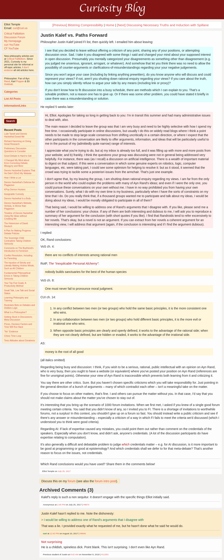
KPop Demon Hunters (14, 189)
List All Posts (12, 98)
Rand (7, 81)
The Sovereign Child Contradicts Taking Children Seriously (17, 241)
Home (110, 25)
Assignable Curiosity (14, 194)
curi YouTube (11, 44)
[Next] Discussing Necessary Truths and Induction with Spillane (163, 25)
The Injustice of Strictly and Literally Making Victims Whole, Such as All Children (19, 266)
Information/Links (15, 105)
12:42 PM (54, 533)
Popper (20, 81)
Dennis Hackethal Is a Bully (17, 198)
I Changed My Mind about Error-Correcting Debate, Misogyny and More (16, 163)
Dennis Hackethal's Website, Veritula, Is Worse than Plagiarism (18, 206)
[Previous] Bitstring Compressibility (77, 25)
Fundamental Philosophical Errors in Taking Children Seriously (17, 276)
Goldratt (8, 84)
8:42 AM (74, 554)
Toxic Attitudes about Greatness (19, 340)
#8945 (83, 533)
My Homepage (12, 41)
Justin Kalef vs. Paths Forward (73, 35)
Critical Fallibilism (14, 33)
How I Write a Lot (12, 178)
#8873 (86, 504)
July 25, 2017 (64, 471)
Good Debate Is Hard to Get (18, 156)
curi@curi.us (20, 28)
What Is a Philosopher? (15, 312)
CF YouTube (11, 48)
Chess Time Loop (12, 336)
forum (72, 481)
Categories (11, 91)
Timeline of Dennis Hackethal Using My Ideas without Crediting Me (18, 216)
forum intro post (105, 481)
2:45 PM (61, 504)
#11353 (104, 554)
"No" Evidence (11, 331)
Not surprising (51, 542)
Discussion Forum (14, 37)
